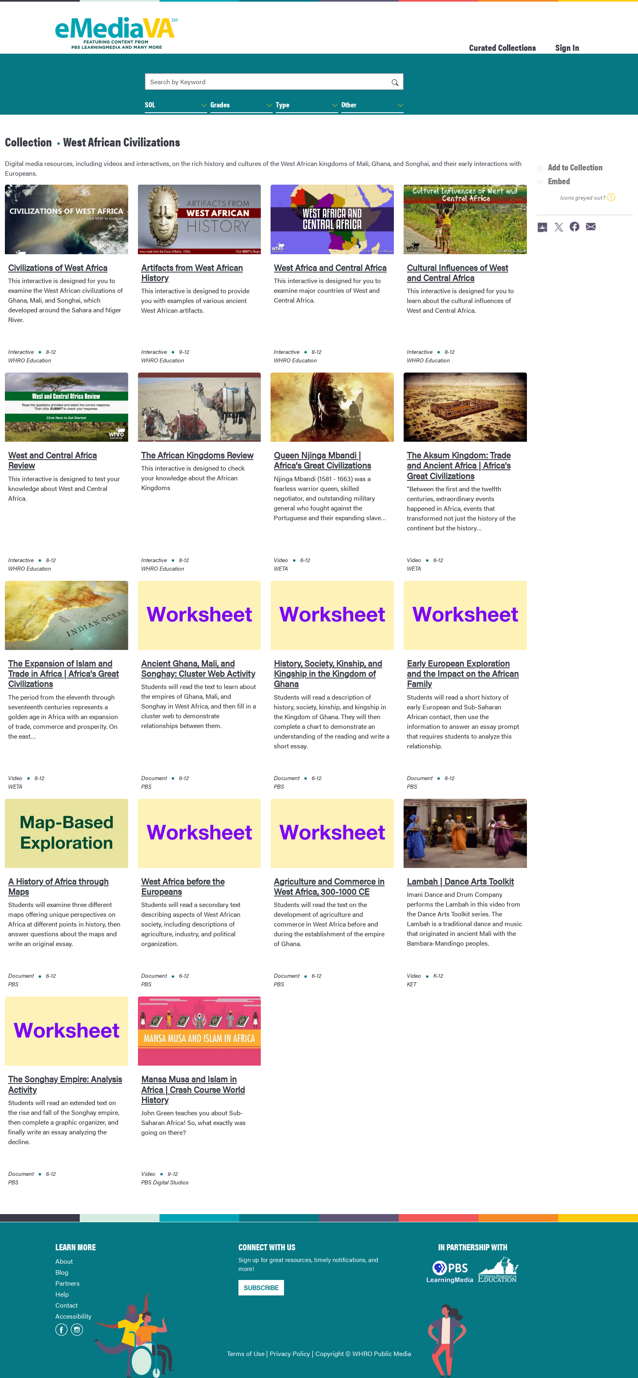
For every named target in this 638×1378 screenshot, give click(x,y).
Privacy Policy (290, 1353)
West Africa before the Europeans (183, 886)
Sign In (567, 47)
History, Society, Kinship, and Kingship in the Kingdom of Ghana (328, 673)
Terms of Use (245, 1353)
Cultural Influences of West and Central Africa (457, 272)
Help (62, 1294)
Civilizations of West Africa (57, 267)
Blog (61, 1272)
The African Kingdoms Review (197, 455)
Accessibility (73, 1316)
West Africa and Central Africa (330, 267)
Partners (67, 1283)
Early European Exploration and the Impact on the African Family (463, 673)
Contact (66, 1305)
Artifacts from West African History (192, 272)
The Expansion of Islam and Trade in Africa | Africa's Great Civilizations (63, 673)
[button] (204, 105)
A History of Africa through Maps (58, 886)
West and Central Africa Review (52, 460)
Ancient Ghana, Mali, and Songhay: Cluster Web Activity (198, 668)
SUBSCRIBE (261, 1287)
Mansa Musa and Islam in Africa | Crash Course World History (193, 1089)
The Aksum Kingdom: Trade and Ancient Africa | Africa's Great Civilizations (459, 465)
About (64, 1261)
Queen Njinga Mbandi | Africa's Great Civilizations (322, 460)
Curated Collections (502, 47)
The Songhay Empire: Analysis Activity (65, 1084)
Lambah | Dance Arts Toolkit (460, 881)
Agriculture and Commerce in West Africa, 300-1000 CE (329, 886)
